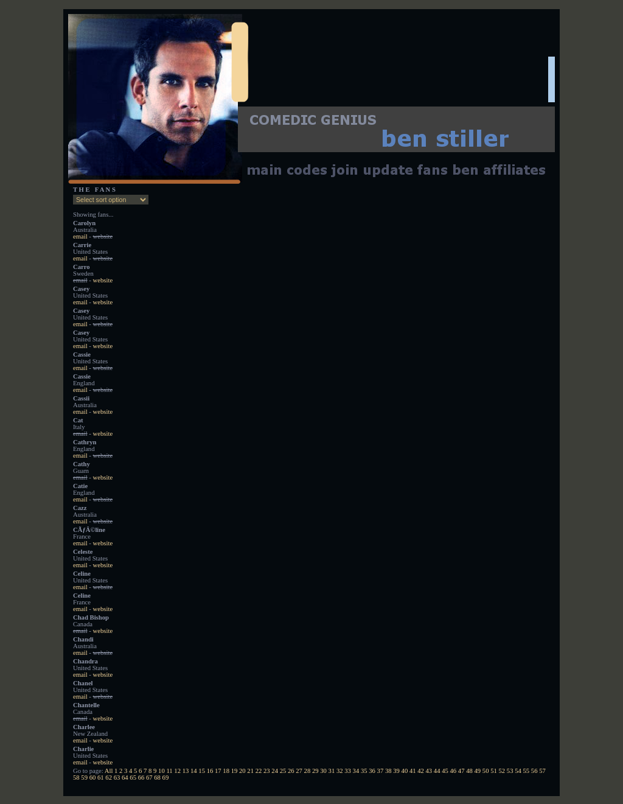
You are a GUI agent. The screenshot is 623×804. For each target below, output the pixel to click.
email (80, 236)
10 (161, 770)
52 (501, 770)
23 (266, 770)
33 (347, 770)
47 (461, 770)
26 (291, 770)
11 (169, 770)
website (103, 280)
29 (315, 770)
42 (420, 770)
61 (100, 777)
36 (372, 770)
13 (186, 770)
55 (526, 770)
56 (534, 770)
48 (469, 770)
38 (388, 770)
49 (478, 770)
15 (201, 770)
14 (193, 770)
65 (133, 777)
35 (364, 770)
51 (493, 770)
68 (157, 777)
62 (108, 777)
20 (242, 770)
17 (218, 770)
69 (165, 777)
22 (259, 770)
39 (396, 770)
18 (226, 770)
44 (437, 770)
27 (299, 770)
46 (453, 770)
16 (210, 770)
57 (542, 770)
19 (234, 770)
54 (518, 770)
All (109, 770)
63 (117, 777)
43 (429, 770)
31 (332, 770)
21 (250, 770)
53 (510, 770)
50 (485, 770)
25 (283, 770)
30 (323, 770)
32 (339, 770)
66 (141, 777)
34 (356, 770)
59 (84, 777)
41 (412, 770)
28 (307, 770)
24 (274, 770)
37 (380, 770)
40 (405, 770)
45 (445, 770)
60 (92, 777)
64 (125, 777)
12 (177, 770)
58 (76, 777)
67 (149, 777)
